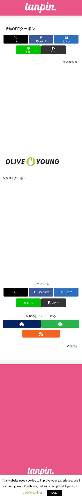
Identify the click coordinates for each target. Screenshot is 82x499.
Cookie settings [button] (33, 492)
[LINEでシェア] (28, 49)
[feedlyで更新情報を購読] (60, 324)
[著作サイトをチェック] (22, 324)
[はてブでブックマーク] (66, 39)
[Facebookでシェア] (41, 39)
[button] (53, 49)
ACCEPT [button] (55, 492)
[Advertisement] (41, 107)
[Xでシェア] (16, 39)
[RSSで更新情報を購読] (41, 334)
